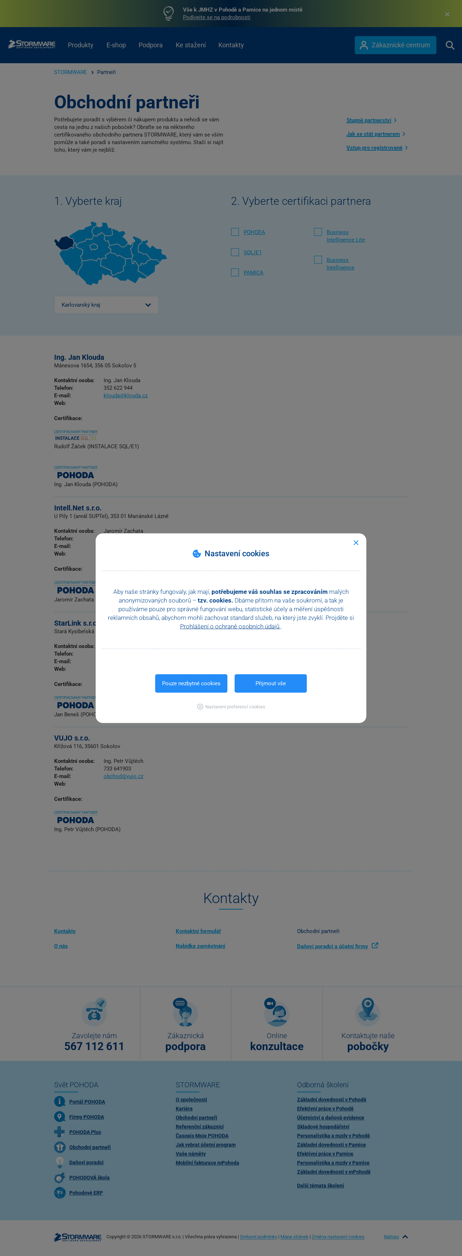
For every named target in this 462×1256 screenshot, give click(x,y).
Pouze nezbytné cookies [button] (191, 683)
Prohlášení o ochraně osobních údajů (230, 626)
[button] (231, 706)
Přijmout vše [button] (271, 683)
